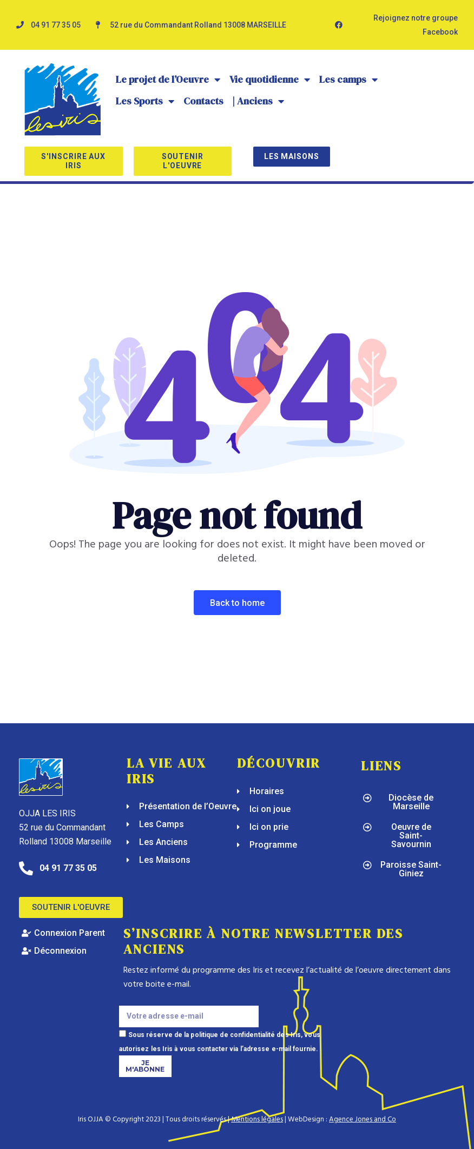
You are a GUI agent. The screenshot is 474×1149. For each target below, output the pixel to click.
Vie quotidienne (270, 79)
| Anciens (258, 101)
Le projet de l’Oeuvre (168, 79)
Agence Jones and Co (362, 1119)
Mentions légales (257, 1119)
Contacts (203, 101)
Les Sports (145, 101)
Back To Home (237, 603)
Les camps (348, 79)
